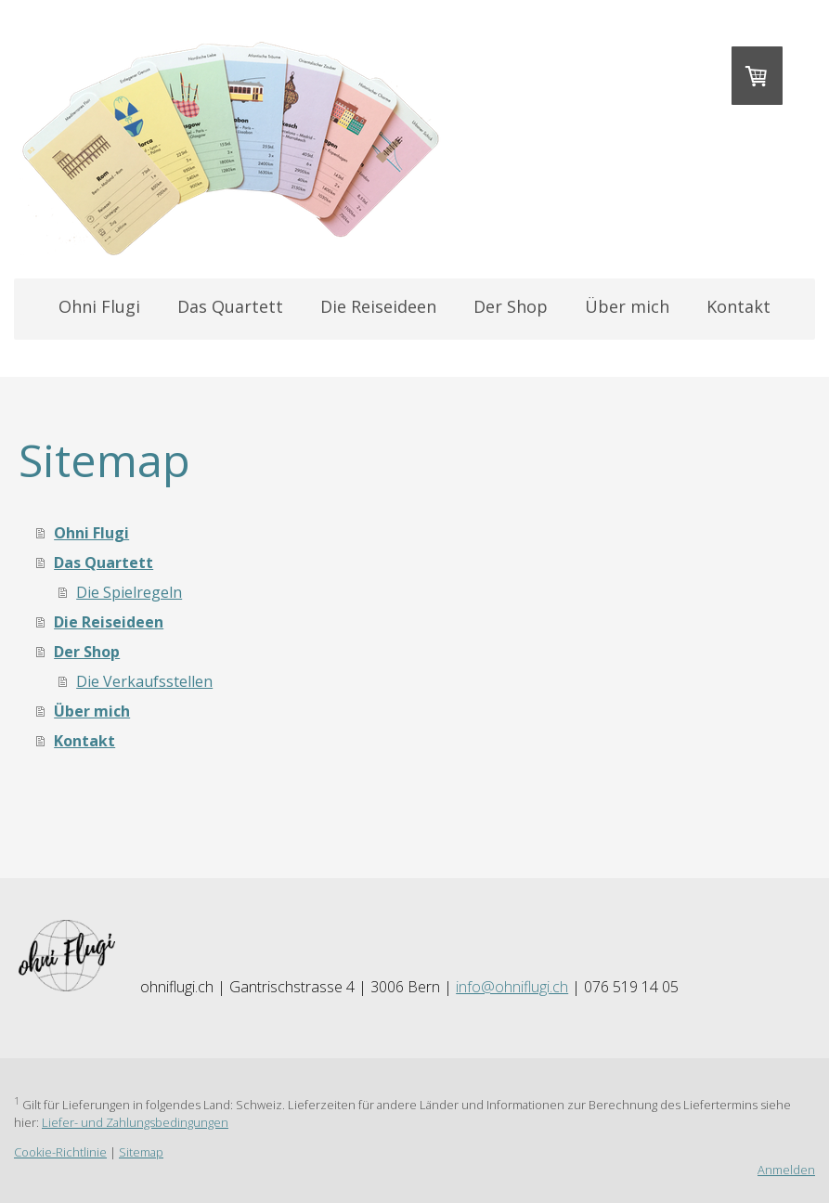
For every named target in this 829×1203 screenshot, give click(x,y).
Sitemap (141, 1152)
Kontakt (738, 306)
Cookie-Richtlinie (60, 1152)
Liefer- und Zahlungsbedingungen (135, 1122)
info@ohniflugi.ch (512, 987)
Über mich (627, 306)
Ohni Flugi (99, 306)
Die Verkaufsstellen (144, 681)
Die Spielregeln (129, 592)
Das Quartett (230, 306)
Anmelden (786, 1169)
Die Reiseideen (378, 306)
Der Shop (510, 306)
